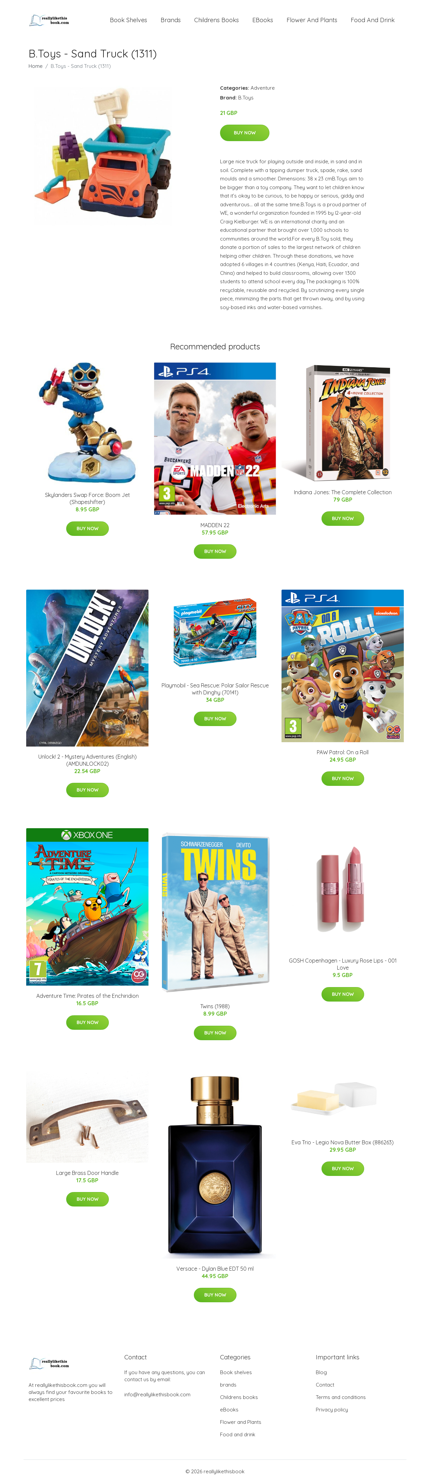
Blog (321, 1372)
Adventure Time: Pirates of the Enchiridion (87, 995)
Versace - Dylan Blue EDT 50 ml (215, 1268)
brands (171, 20)
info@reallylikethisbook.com (157, 1394)
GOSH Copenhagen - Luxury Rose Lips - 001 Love (343, 964)
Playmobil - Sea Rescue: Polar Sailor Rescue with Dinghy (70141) (215, 689)
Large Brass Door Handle (87, 1173)
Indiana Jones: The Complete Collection (343, 492)
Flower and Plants (312, 20)
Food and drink (373, 20)
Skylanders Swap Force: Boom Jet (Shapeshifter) (87, 498)
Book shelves (128, 20)
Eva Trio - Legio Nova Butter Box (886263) (343, 1142)
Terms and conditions (341, 1397)
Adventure (263, 88)
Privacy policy (332, 1409)
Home (36, 66)
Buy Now (245, 133)
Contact (325, 1385)
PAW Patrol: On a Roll (343, 752)
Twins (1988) (215, 1006)
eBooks (262, 20)
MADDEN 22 (215, 525)
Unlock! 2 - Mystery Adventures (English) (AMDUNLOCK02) (87, 760)
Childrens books (216, 20)
